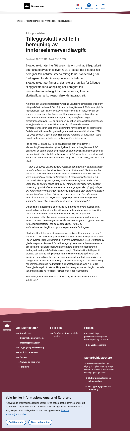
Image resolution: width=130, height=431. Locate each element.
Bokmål (80, 6)
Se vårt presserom (97, 345)
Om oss (23, 357)
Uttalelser (50, 21)
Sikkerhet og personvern (32, 338)
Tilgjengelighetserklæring (32, 347)
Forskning (25, 367)
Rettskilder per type (35, 21)
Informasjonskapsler (30, 343)
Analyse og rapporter (30, 362)
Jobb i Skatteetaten (29, 352)
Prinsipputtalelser (64, 21)
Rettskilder (20, 21)
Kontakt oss (25, 333)
